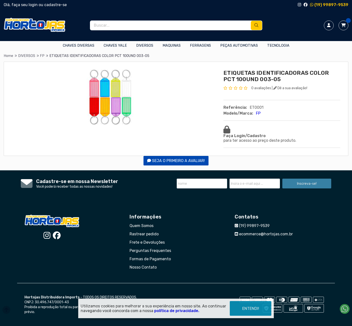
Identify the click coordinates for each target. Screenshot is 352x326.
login (34, 4)
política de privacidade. (176, 310)
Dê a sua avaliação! (290, 88)
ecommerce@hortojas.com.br (264, 234)
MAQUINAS (172, 45)
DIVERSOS (144, 45)
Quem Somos (142, 225)
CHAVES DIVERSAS (78, 45)
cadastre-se (55, 4)
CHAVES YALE (115, 45)
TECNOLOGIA (278, 45)
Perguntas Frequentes (150, 250)
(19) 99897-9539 (329, 4)
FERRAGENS (200, 45)
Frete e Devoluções (147, 242)
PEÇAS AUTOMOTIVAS (239, 45)
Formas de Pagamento (150, 259)
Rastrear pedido (144, 234)
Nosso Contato (143, 267)
